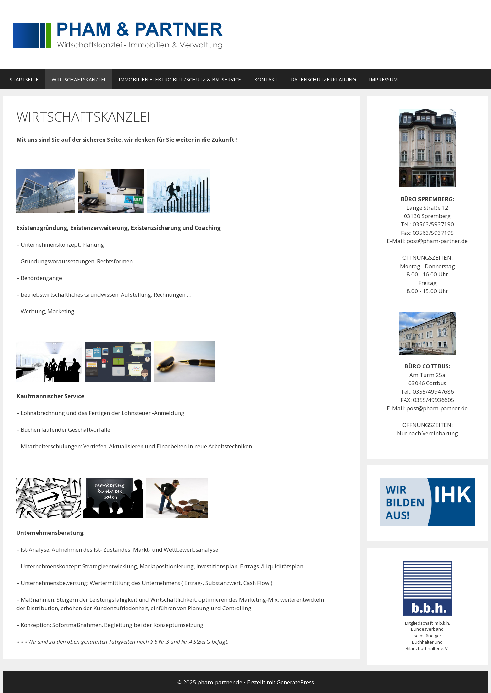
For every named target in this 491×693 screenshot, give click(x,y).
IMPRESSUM (383, 79)
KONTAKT (266, 79)
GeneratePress (295, 682)
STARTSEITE (24, 79)
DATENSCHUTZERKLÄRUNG (323, 79)
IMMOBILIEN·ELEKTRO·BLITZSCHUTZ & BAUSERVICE (180, 79)
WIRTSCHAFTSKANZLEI (78, 79)
